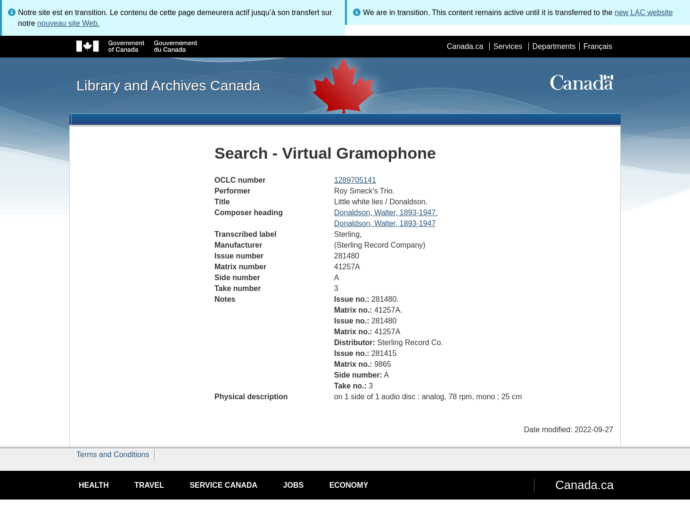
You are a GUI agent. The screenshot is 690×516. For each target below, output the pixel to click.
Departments (554, 46)
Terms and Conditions (112, 455)
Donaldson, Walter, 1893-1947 (385, 223)
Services (507, 46)
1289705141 (355, 180)
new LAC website (644, 12)
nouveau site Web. (68, 23)
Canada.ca (465, 46)
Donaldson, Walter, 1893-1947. (386, 213)
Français (597, 46)
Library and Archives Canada (168, 85)
